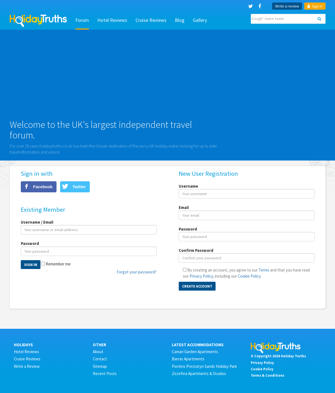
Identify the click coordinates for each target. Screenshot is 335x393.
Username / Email (37, 222)
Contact (100, 358)
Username (188, 186)
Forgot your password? (137, 272)
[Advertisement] (167, 76)
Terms (264, 270)
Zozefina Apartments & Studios (199, 373)
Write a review (287, 6)
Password (30, 243)
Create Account (197, 286)
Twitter (79, 186)
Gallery (200, 20)
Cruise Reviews (151, 20)
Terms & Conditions (267, 375)
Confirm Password (196, 250)
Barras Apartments (188, 358)
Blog (180, 20)
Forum (82, 20)
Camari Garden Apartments (195, 351)
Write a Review (27, 366)
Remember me (58, 264)
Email (184, 207)
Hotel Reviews (112, 20)
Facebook (43, 186)
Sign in (315, 6)
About (98, 351)
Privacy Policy (201, 276)
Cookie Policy (249, 276)
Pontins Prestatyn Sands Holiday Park (204, 366)
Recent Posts (105, 373)
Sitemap (100, 366)
